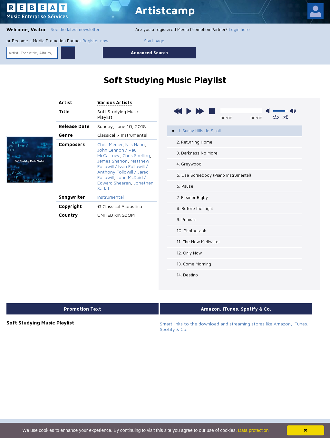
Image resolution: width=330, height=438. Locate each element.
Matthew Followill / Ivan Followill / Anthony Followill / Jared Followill (123, 169)
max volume (293, 110)
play (188, 111)
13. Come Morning (194, 263)
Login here (239, 29)
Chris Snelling (136, 155)
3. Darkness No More (197, 152)
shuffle (285, 117)
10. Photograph (191, 230)
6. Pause (185, 186)
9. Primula (186, 219)
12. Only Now (189, 252)
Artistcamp (165, 9)
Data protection (253, 430)
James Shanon (112, 161)
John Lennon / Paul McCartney (117, 152)
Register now (95, 40)
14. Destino (187, 274)
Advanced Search (149, 52)
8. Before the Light (195, 208)
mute (269, 110)
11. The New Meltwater (198, 241)
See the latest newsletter (75, 29)
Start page (154, 40)
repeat (276, 117)
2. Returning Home (194, 141)
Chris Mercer (109, 144)
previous (177, 110)
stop (212, 110)
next (199, 110)
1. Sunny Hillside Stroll (199, 130)
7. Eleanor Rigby (192, 197)
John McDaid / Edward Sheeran (121, 179)
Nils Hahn (135, 144)
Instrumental (110, 197)
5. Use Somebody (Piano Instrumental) (214, 175)
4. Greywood (189, 163)
